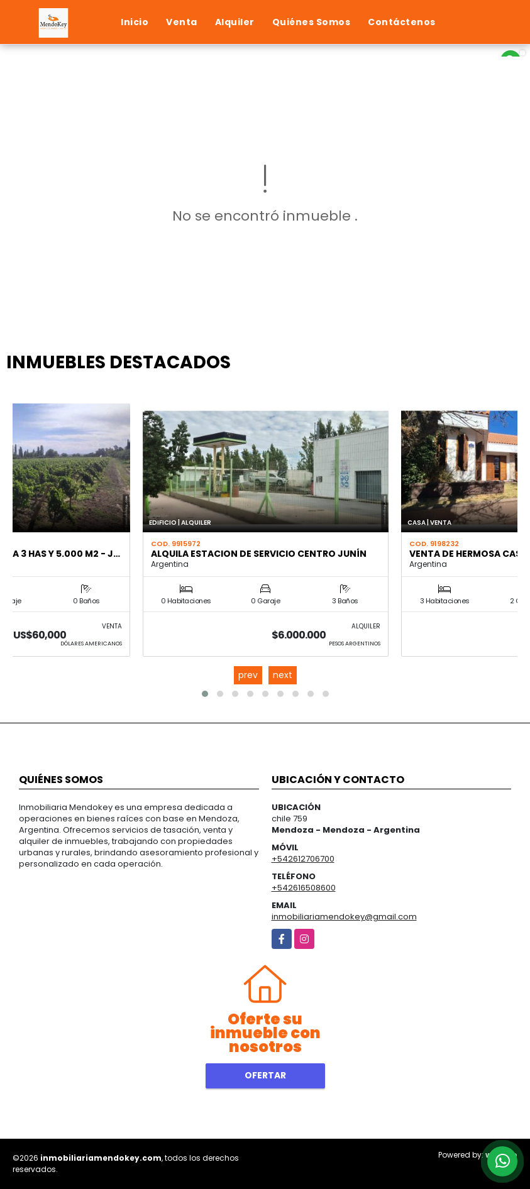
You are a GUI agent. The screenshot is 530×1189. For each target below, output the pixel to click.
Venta (181, 22)
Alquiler (235, 22)
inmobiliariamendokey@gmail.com (344, 917)
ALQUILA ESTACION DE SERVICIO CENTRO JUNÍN (259, 553)
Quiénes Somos (311, 22)
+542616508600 (304, 888)
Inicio (134, 22)
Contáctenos (402, 22)
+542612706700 (303, 859)
